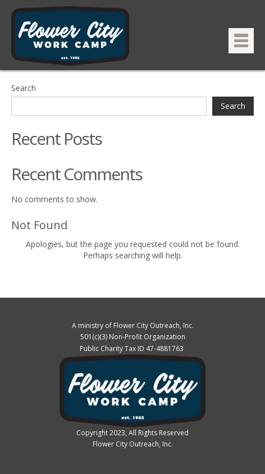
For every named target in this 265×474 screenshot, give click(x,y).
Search (23, 88)
